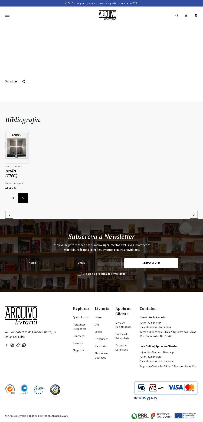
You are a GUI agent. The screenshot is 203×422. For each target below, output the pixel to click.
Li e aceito (104, 273)
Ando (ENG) (11, 173)
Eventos (78, 342)
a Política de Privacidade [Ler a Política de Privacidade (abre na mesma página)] (110, 273)
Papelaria (100, 345)
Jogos (98, 331)
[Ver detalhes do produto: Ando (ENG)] (16, 147)
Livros (98, 317)
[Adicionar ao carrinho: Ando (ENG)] (23, 198)
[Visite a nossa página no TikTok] (18, 344)
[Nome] (48, 262)
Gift (97, 324)
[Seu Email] (97, 262)
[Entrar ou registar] (186, 15)
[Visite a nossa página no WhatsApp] (24, 344)
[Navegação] (7, 15)
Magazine (78, 350)
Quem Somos (81, 317)
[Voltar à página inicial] (107, 15)
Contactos (79, 335)
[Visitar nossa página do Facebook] (6, 344)
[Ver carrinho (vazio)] (195, 15)
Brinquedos (101, 338)
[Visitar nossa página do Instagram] (12, 344)
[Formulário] (176, 15)
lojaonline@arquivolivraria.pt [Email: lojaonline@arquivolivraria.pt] (157, 352)
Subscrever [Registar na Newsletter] (151, 262)
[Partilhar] (15, 81)
